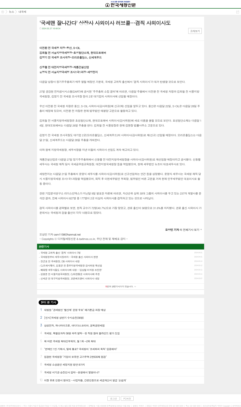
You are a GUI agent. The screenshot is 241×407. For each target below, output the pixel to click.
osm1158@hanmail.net (67, 234)
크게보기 (195, 31)
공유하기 (238, 12)
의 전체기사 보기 (182, 230)
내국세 (22, 12)
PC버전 (127, 398)
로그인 (113, 398)
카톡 (55, 35)
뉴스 (11, 12)
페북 (42, 35)
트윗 (49, 35)
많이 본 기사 (48, 302)
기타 (62, 35)
